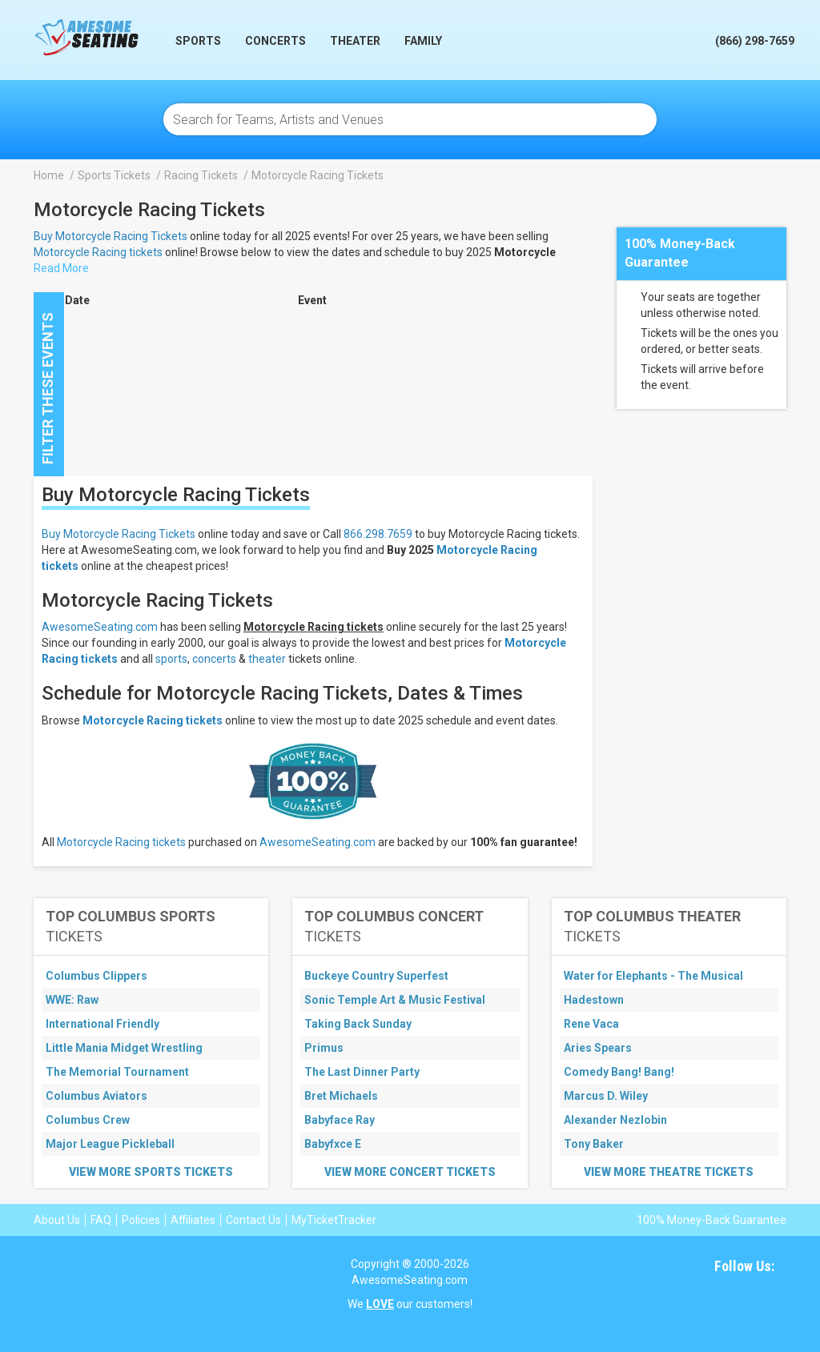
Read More (61, 268)
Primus (324, 1047)
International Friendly (102, 1023)
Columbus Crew (88, 1119)
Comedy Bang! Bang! (619, 1071)
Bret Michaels (341, 1095)
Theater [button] (355, 40)
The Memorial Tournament (117, 1071)
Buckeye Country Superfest (376, 975)
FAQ (100, 1220)
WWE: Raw (72, 999)
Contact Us (253, 1220)
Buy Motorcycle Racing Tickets (110, 236)
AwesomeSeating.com (100, 626)
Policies (141, 1220)
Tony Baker (594, 1143)
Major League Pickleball (110, 1143)
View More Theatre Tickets (669, 1171)
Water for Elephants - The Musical (653, 975)
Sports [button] (198, 40)
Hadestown (594, 999)
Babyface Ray (339, 1119)
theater (267, 658)
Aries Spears (598, 1047)
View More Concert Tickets (410, 1171)
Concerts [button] (275, 40)
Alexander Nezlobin (615, 1119)
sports (171, 658)
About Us (57, 1220)
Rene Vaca (591, 1023)
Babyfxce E (332, 1143)
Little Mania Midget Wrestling (124, 1047)
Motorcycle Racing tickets (98, 252)
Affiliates (193, 1220)
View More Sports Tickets (151, 1171)
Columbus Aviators (96, 1095)
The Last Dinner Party (362, 1071)
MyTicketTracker (333, 1220)
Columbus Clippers (96, 975)
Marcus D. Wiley (606, 1095)
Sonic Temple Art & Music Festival (394, 999)
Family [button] (423, 40)
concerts (214, 658)
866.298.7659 (378, 534)
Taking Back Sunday (358, 1023)
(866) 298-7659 (754, 40)
